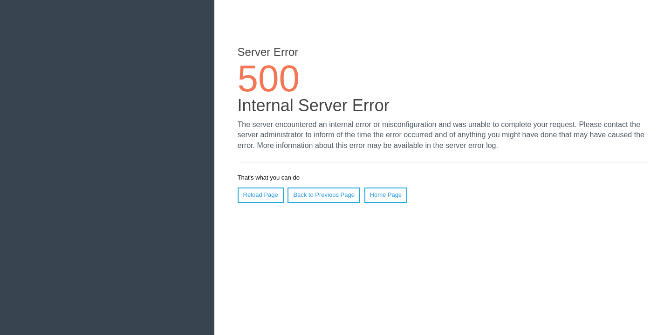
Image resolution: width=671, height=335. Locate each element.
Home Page (386, 194)
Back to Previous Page (324, 194)
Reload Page (260, 194)
